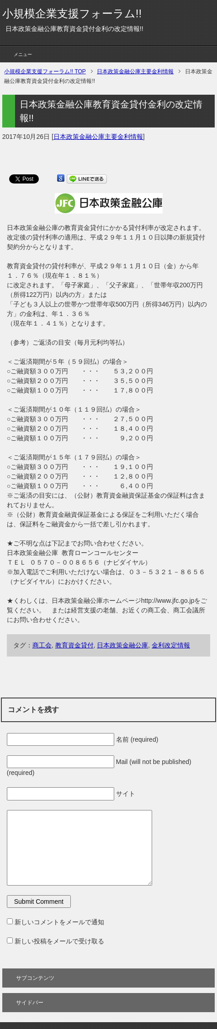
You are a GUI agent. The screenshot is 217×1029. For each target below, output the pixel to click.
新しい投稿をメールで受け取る (59, 941)
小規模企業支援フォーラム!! (72, 13)
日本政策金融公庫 (122, 645)
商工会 (42, 645)
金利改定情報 (171, 645)
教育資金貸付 (74, 645)
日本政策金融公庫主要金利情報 (98, 136)
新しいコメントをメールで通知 (59, 922)
